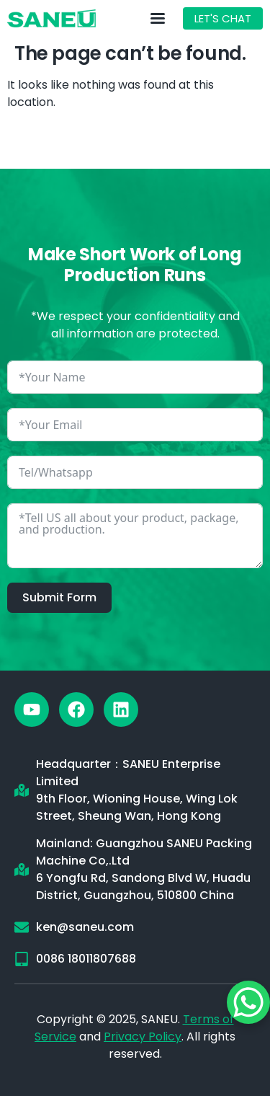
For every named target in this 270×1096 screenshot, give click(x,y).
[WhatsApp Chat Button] (248, 1002)
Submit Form (59, 597)
